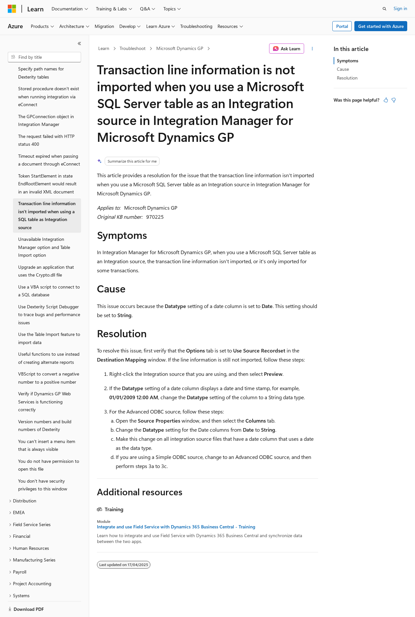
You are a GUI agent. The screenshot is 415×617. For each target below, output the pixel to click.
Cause (343, 69)
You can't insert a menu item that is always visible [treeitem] (46, 423)
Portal (342, 26)
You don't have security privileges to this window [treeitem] (42, 462)
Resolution (347, 78)
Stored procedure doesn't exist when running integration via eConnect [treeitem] (48, 74)
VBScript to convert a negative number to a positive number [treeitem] (48, 355)
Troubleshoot (133, 48)
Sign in (400, 8)
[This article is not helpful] (393, 100)
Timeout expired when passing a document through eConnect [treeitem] (49, 137)
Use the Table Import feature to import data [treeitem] (49, 316)
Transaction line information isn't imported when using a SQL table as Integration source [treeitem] (47, 193)
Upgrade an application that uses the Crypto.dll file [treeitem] (46, 248)
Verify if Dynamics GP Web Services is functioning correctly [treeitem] (44, 379)
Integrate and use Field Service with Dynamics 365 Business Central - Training (176, 527)
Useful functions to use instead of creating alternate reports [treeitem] (48, 335)
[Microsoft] (12, 9)
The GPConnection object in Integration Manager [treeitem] (46, 98)
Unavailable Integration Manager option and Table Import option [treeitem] (44, 225)
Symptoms (347, 60)
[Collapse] (79, 43)
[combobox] (44, 57)
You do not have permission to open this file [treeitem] (48, 443)
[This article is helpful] (386, 100)
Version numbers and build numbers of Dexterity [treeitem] (44, 403)
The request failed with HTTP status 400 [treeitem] (46, 118)
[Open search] (384, 9)
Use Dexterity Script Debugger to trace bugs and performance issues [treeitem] (49, 292)
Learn (103, 48)
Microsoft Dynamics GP (179, 48)
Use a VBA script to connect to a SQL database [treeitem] (49, 268)
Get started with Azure (381, 26)
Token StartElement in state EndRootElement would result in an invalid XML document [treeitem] (47, 161)
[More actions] (312, 48)
